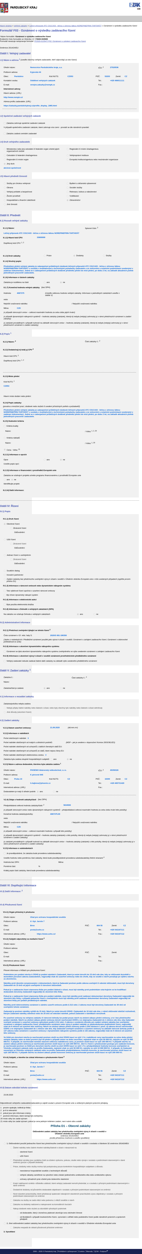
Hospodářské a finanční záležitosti (21, 200)
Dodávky (80, 255)
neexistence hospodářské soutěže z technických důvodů (43, 1171)
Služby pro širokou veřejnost (18, 183)
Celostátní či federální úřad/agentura (22, 155)
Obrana (10, 187)
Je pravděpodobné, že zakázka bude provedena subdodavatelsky (34, 853)
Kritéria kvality (12, 426)
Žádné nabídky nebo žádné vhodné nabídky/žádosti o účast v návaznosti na (45, 1148)
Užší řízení (11, 539)
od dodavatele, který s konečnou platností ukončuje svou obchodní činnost (51, 1213)
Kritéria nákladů (13, 438)
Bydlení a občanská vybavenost (83, 183)
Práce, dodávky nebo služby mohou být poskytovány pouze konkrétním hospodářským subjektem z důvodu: (58, 1166)
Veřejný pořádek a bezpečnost (19, 192)
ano (48, 282)
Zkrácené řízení (19, 528)
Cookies (82, 1251)
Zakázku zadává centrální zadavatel (22, 133)
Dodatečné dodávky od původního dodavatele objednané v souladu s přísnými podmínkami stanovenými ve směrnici (61, 1190)
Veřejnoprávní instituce (79, 155)
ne (64, 282)
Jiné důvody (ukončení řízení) (19, 712)
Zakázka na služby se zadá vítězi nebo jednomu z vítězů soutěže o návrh (43, 1200)
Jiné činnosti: (12, 204)
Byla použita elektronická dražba (20, 604)
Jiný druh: (11, 164)
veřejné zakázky (20, 26)
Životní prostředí (13, 196)
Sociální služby (76, 187)
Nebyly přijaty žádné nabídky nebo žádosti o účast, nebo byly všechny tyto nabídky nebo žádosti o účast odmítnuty (54, 708)
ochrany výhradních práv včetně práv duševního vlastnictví (44, 1179)
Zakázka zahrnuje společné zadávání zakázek (26, 123)
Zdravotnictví (75, 200)
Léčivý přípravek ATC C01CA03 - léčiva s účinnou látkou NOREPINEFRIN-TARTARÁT (65, 26)
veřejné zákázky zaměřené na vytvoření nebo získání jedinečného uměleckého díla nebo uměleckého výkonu (65, 1175)
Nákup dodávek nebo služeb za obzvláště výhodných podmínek (39, 1208)
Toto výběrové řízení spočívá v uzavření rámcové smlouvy (31, 591)
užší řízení (24, 1156)
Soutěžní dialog (13, 571)
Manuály (89, 1251)
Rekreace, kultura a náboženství (83, 192)
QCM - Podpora (100, 1251)
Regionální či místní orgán (18, 159)
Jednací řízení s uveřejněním (19, 555)
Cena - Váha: (13, 450)
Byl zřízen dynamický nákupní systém (22, 595)
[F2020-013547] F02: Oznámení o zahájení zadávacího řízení (60, 41)
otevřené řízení (26, 1152)
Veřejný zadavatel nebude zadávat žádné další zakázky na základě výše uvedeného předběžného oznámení (52, 661)
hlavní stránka (6, 26)
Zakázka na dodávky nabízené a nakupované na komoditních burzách (42, 1204)
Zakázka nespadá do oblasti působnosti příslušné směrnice (38, 1227)
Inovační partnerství (15, 575)
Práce (49, 255)
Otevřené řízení (13, 524)
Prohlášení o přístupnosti (67, 1251)
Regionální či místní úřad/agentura (84, 149)
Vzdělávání (74, 196)
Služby (109, 255)
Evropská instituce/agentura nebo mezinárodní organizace (94, 159)
